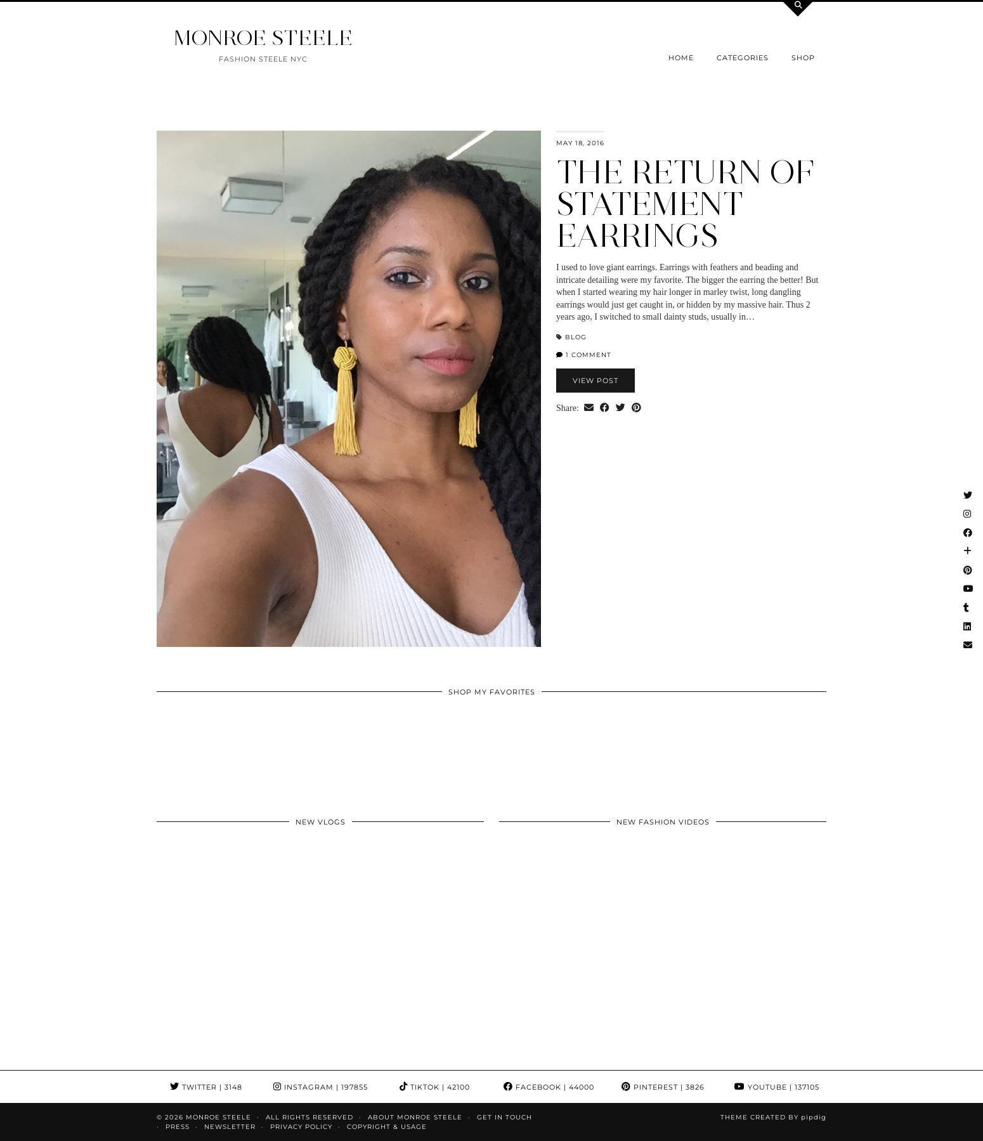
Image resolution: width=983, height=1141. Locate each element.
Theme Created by (773, 1117)
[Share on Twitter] (620, 408)
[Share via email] (589, 408)
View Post (595, 380)
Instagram (320, 1087)
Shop (803, 57)
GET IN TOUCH (504, 1117)
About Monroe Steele (415, 1117)
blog (576, 337)
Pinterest (663, 1087)
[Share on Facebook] (605, 408)
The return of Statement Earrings (685, 204)
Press (178, 1127)
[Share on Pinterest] (636, 408)
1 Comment (583, 355)
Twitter (206, 1087)
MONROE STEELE (263, 37)
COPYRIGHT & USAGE (387, 1127)
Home (681, 57)
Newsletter (230, 1127)
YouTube (776, 1087)
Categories (743, 57)
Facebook (549, 1087)
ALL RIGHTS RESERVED (309, 1117)
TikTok (435, 1087)
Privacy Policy (301, 1127)
